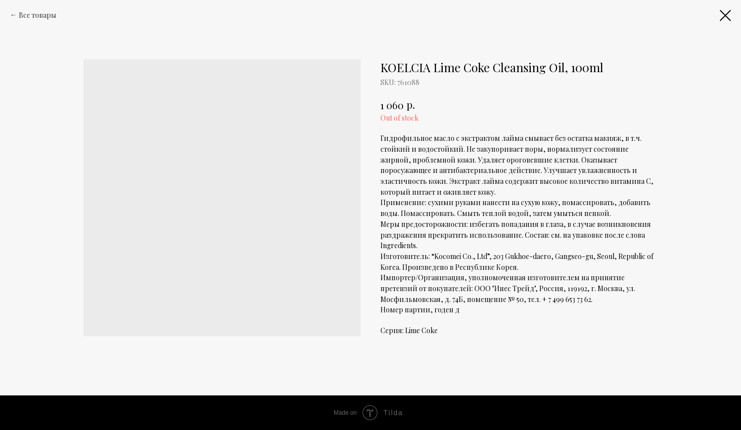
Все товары (37, 15)
